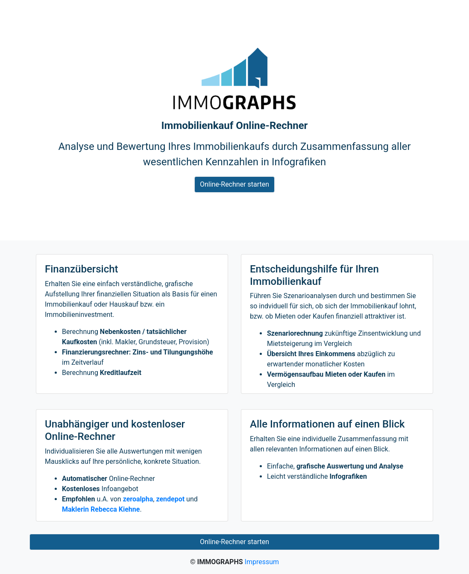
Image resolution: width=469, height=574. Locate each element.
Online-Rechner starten (234, 184)
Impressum (262, 562)
